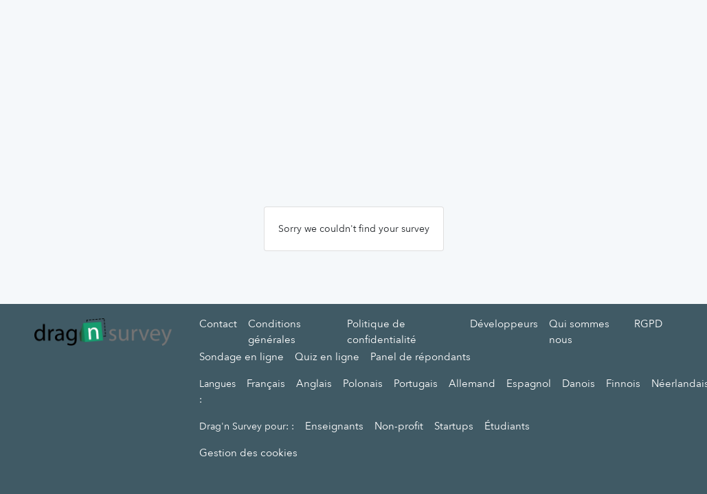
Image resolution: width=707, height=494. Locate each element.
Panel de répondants (420, 357)
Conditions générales (274, 331)
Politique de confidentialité (381, 331)
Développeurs (504, 324)
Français (266, 383)
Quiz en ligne (327, 357)
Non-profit (398, 426)
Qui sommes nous (579, 331)
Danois (578, 383)
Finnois (623, 383)
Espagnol (528, 383)
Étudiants (507, 426)
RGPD (648, 324)
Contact (218, 324)
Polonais (363, 383)
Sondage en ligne (241, 357)
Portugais (416, 383)
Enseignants (334, 426)
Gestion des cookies (248, 453)
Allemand (472, 383)
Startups (453, 426)
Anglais (314, 383)
